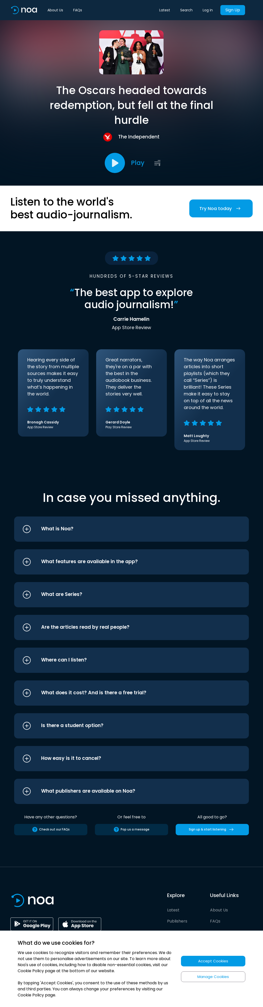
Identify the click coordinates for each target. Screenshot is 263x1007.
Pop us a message (131, 829)
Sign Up (232, 10)
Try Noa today (221, 208)
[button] (122, 529)
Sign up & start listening (212, 829)
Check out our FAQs (51, 829)
